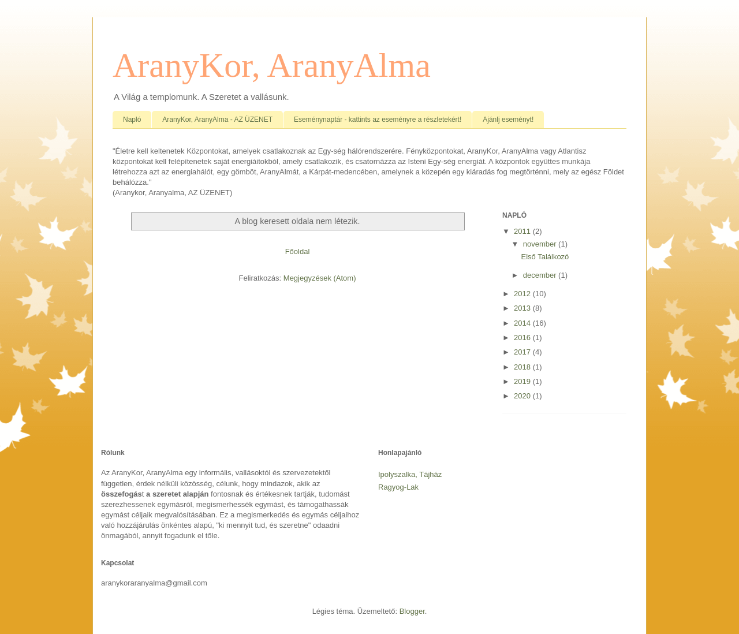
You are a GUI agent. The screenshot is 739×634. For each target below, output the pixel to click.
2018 (523, 367)
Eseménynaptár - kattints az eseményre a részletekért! (377, 119)
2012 (523, 293)
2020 (523, 395)
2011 (523, 231)
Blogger (412, 611)
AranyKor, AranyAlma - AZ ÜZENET (217, 119)
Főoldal (297, 251)
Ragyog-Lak (398, 487)
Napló (132, 119)
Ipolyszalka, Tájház (410, 474)
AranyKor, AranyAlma (272, 65)
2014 (523, 323)
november (540, 244)
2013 (523, 308)
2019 (523, 381)
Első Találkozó (545, 256)
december (540, 275)
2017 (523, 352)
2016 (523, 337)
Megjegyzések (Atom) (319, 278)
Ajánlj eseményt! (508, 119)
